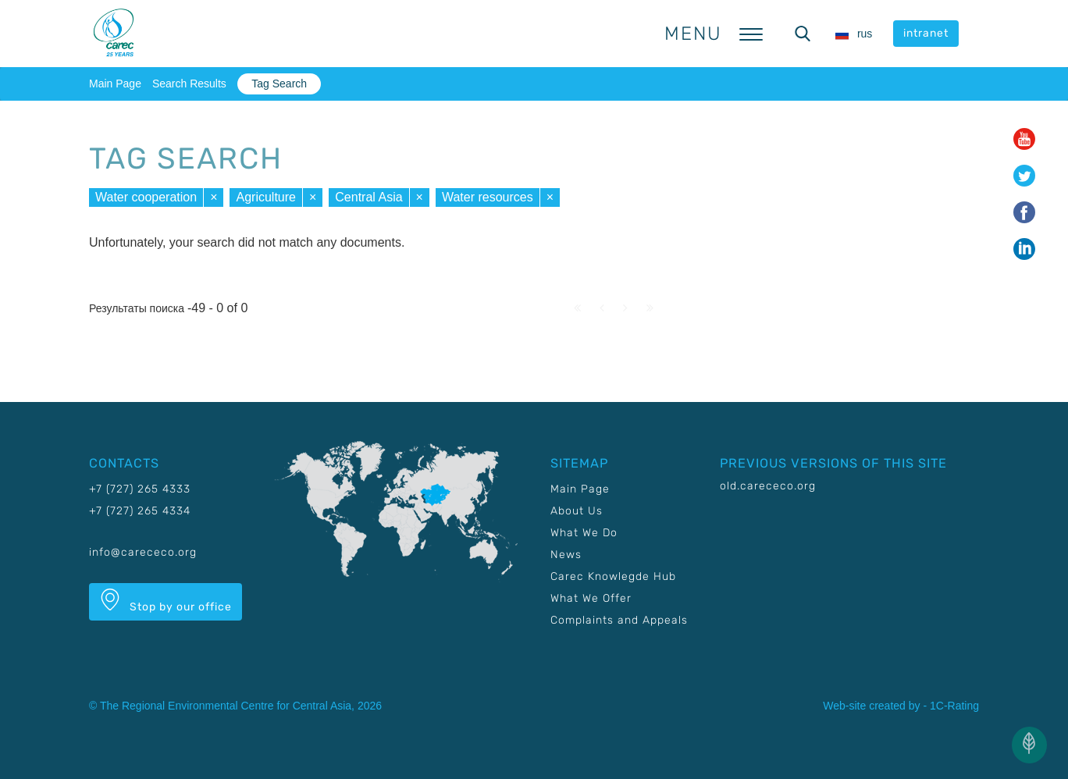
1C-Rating (954, 705)
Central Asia (368, 197)
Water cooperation (146, 197)
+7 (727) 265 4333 (139, 489)
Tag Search (279, 83)
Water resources (487, 197)
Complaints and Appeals (619, 620)
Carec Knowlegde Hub (613, 576)
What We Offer (591, 598)
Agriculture (265, 197)
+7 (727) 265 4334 (139, 511)
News (566, 554)
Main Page (115, 83)
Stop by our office (165, 601)
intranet (926, 33)
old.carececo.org (768, 486)
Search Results (189, 83)
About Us (576, 511)
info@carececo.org (143, 552)
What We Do (584, 532)
